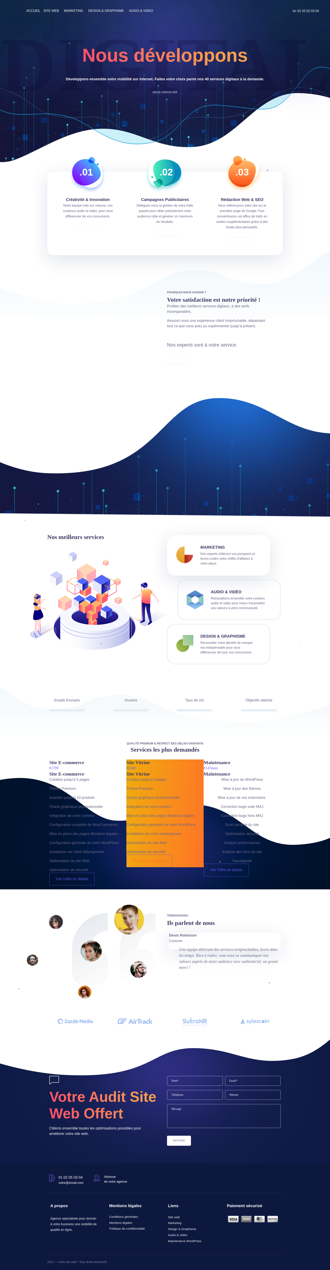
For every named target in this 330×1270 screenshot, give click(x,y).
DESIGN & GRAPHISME (106, 10)
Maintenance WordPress (184, 1240)
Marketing (175, 1223)
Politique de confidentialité (127, 1228)
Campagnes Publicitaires (165, 199)
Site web (174, 1217)
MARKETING (73, 10)
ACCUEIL (33, 10)
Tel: (305, 11)
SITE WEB (51, 10)
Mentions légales (120, 1222)
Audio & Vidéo (226, 592)
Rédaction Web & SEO (242, 199)
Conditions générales (123, 1216)
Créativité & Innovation (88, 199)
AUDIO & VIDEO (141, 10)
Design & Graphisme (222, 636)
